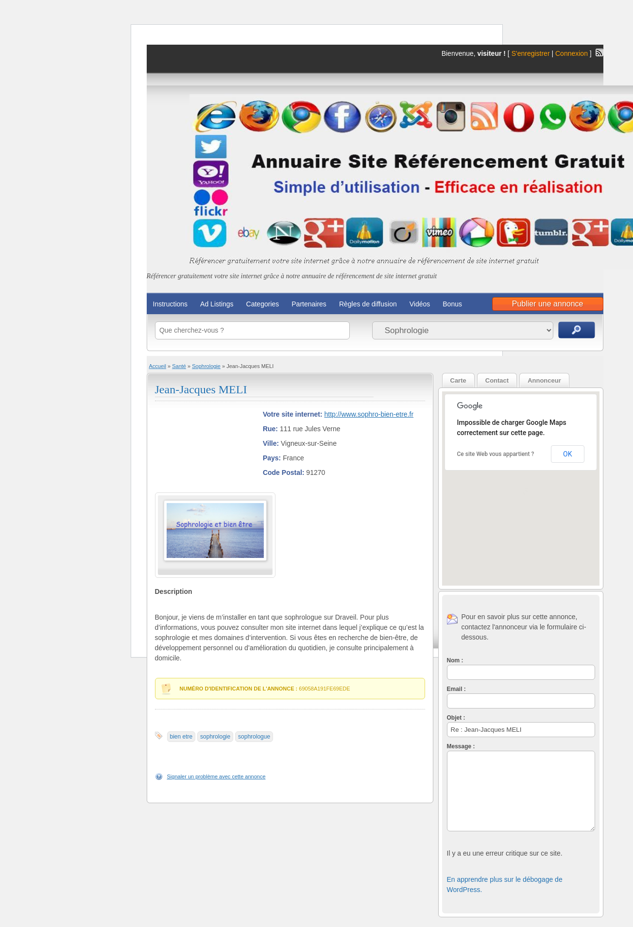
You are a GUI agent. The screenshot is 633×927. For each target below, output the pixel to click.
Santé (179, 366)
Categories (262, 304)
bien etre (181, 736)
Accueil (157, 366)
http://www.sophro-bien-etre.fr (368, 414)
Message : (461, 746)
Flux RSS (599, 52)
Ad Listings (216, 304)
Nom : (455, 660)
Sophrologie (206, 366)
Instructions (170, 304)
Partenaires (308, 304)
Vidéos (420, 304)
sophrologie (215, 736)
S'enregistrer (531, 53)
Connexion (572, 53)
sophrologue (254, 736)
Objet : (456, 717)
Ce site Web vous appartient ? (495, 454)
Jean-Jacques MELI (201, 389)
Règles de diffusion (368, 304)
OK (567, 454)
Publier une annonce (547, 304)
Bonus (452, 304)
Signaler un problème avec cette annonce (216, 776)
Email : (456, 689)
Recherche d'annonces (576, 329)
